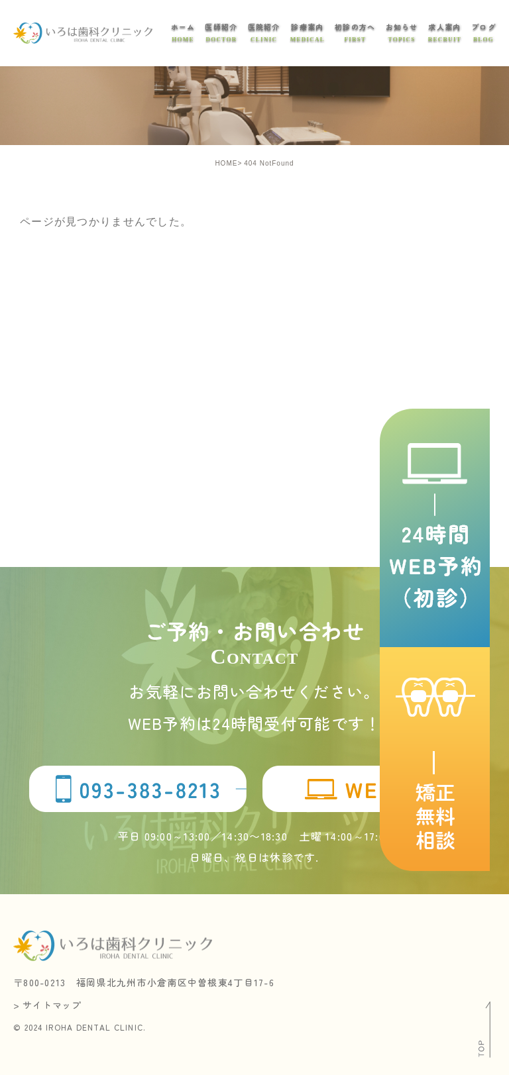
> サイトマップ (48, 1004)
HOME (226, 163)
